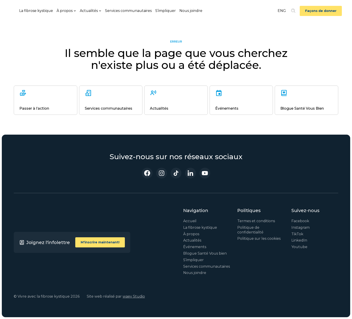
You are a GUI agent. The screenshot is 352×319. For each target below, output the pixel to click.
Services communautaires (128, 11)
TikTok (297, 234)
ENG (282, 11)
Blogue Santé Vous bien (205, 253)
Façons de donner (320, 11)
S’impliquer (165, 11)
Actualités (192, 240)
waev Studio (134, 296)
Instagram (300, 227)
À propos (191, 234)
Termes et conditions (256, 221)
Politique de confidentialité (250, 229)
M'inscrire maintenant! (100, 242)
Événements (194, 247)
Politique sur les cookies (259, 238)
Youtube (299, 247)
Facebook (300, 221)
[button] (66, 10)
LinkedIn (299, 240)
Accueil (190, 221)
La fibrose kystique (36, 11)
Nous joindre (190, 11)
